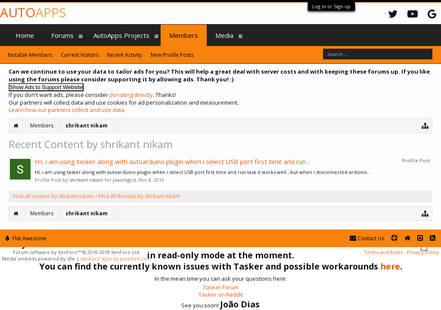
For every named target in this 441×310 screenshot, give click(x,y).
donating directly (131, 95)
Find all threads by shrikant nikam (139, 196)
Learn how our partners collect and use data (66, 110)
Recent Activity (124, 55)
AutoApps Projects (121, 35)
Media (224, 35)
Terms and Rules (383, 252)
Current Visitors (80, 55)
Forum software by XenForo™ (76, 252)
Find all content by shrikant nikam (53, 196)
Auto (33, 12)
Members (183, 35)
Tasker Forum (221, 287)
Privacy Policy (423, 252)
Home (25, 35)
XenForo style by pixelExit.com (116, 258)
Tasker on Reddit (221, 294)
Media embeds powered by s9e (38, 258)
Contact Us (367, 238)
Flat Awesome (26, 238)
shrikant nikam (86, 180)
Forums (62, 35)
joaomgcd (124, 180)
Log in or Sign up (331, 6)
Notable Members (30, 55)
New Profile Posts (172, 55)
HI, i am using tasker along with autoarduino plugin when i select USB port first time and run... (172, 161)
